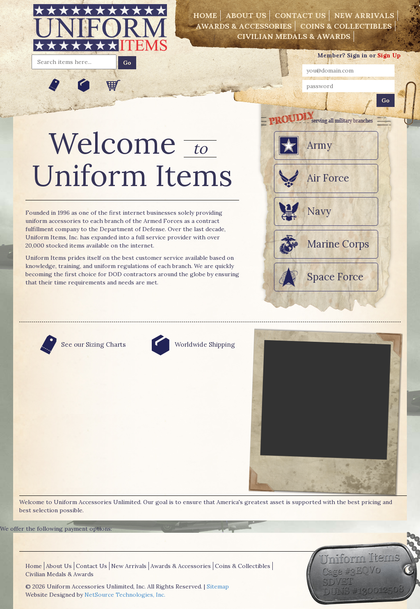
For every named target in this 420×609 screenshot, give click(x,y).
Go (127, 62)
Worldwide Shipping (191, 344)
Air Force (328, 178)
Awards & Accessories (244, 26)
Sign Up (389, 55)
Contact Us (300, 15)
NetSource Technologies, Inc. (124, 594)
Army (319, 145)
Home (205, 15)
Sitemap (218, 586)
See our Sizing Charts (81, 344)
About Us (246, 15)
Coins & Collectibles (346, 26)
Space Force (335, 276)
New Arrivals (364, 15)
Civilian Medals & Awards (293, 36)
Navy (319, 211)
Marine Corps (338, 244)
